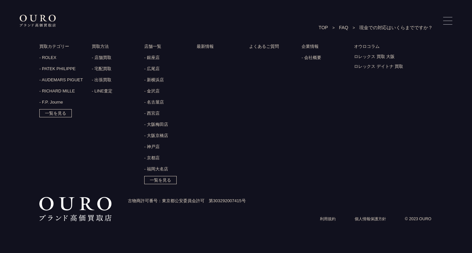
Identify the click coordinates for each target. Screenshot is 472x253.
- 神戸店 (152, 147)
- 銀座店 (152, 58)
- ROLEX (47, 58)
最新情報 (206, 46)
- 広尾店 (152, 69)
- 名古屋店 (154, 102)
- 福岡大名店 (156, 169)
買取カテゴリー (55, 46)
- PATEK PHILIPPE (57, 69)
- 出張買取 (101, 80)
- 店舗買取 (101, 58)
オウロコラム (368, 46)
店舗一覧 (153, 46)
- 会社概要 (311, 58)
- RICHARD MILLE (57, 91)
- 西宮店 (152, 113)
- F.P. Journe (51, 102)
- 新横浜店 (154, 80)
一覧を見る (55, 113)
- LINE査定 (102, 91)
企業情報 (311, 46)
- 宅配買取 (101, 69)
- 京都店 (152, 158)
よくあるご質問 (265, 46)
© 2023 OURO (417, 227)
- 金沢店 (152, 91)
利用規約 (323, 227)
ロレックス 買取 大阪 (376, 57)
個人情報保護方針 (368, 227)
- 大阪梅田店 (156, 125)
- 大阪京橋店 (156, 136)
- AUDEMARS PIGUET (61, 80)
